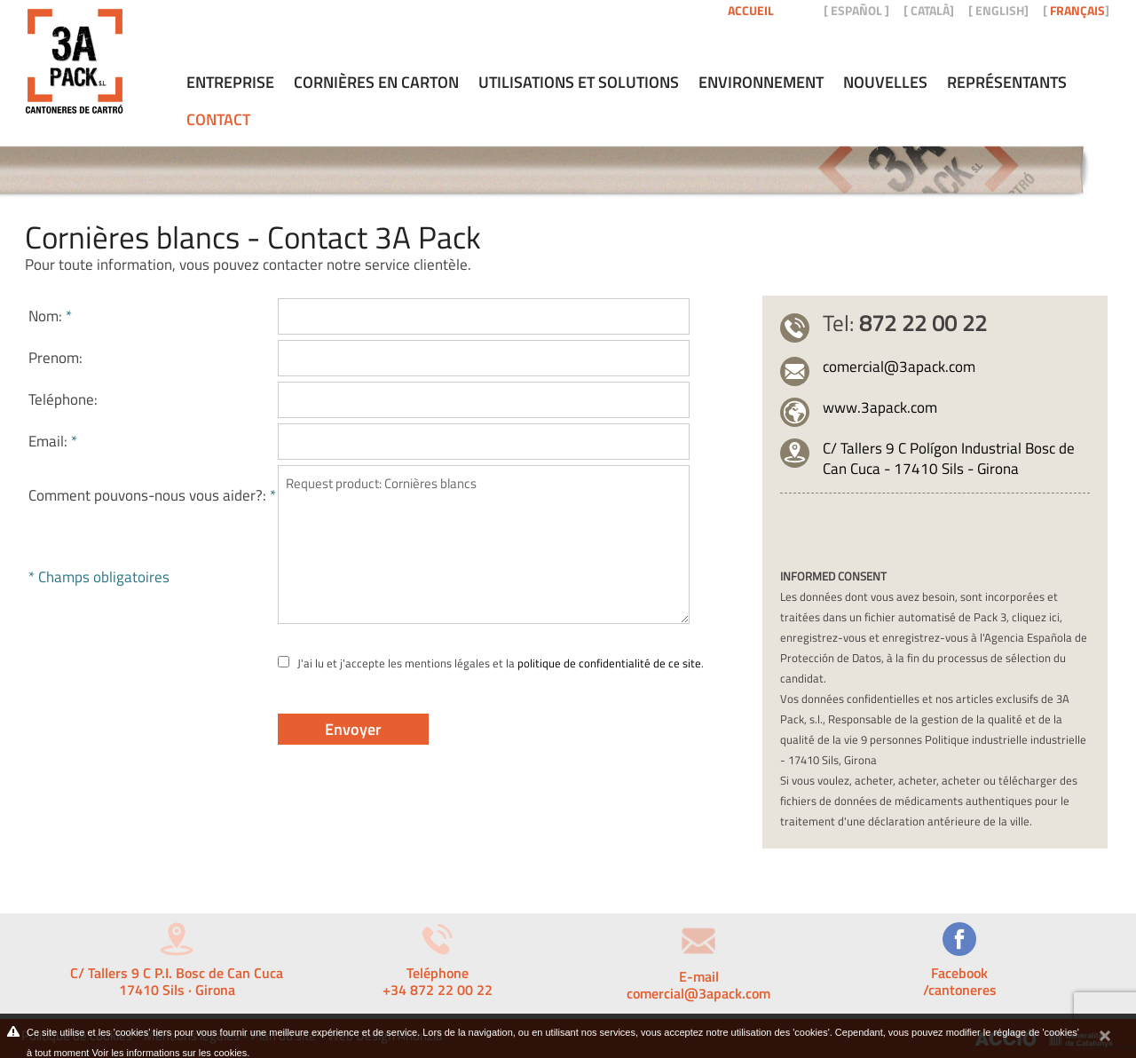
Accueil (751, 10)
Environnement (761, 82)
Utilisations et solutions (578, 82)
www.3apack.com (880, 407)
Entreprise (230, 82)
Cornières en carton (376, 82)
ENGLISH (999, 10)
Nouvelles (885, 82)
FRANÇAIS (1077, 10)
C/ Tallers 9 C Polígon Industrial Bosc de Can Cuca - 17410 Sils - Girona (949, 458)
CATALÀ (930, 10)
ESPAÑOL (856, 10)
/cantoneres (960, 989)
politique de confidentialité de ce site (609, 663)
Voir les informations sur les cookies (169, 1052)
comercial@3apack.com (899, 366)
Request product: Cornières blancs (484, 544)
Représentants (1007, 82)
